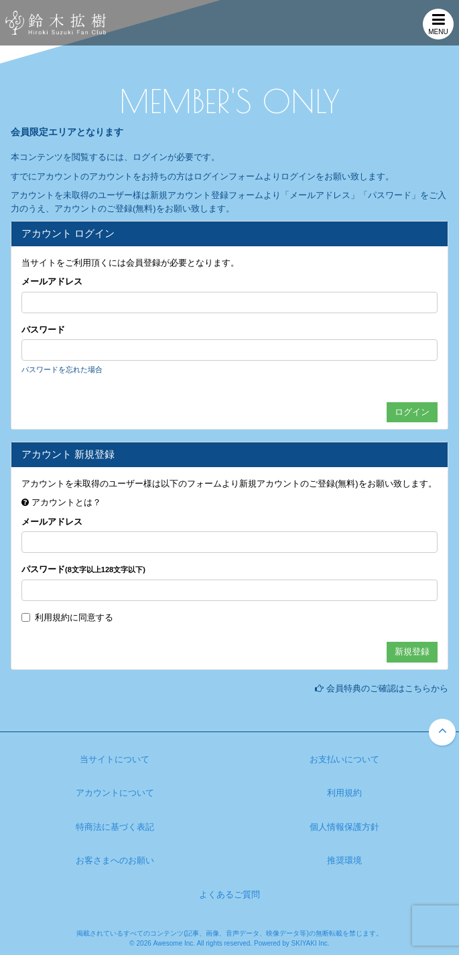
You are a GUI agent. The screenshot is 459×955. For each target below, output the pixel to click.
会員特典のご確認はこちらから (387, 688)
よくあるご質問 (229, 894)
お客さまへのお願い (115, 860)
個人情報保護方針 (344, 827)
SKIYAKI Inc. (310, 943)
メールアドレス (51, 281)
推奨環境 (344, 860)
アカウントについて (115, 793)
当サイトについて (114, 759)
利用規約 (52, 617)
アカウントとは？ (66, 502)
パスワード (43, 330)
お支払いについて (344, 759)
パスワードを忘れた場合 (62, 369)
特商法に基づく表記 (115, 827)
